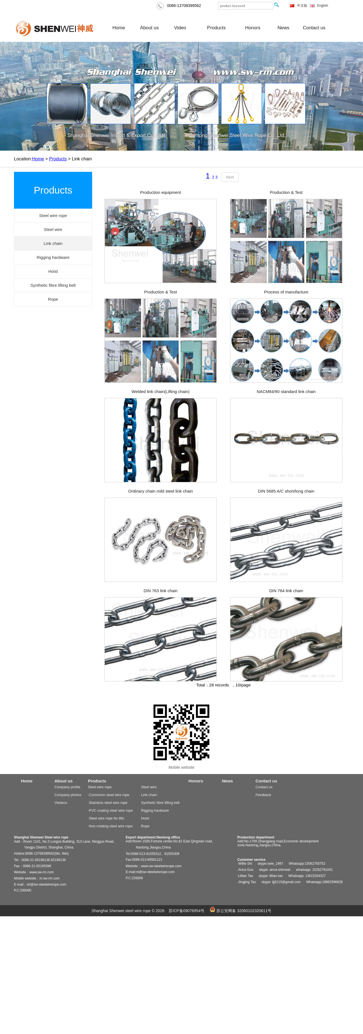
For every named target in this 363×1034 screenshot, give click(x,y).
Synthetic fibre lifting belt (160, 803)
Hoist (145, 818)
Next (230, 177)
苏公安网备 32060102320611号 (240, 910)
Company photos (67, 795)
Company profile (67, 787)
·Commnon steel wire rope (108, 795)
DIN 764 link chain (286, 590)
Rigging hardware (155, 810)
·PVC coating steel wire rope (110, 810)
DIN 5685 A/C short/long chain (286, 491)
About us (149, 27)
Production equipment (160, 192)
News (283, 27)
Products (216, 27)
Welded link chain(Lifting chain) (160, 391)
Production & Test (286, 192)
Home (118, 27)
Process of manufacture (286, 292)
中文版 (302, 6)
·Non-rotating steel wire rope (110, 826)
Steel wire (149, 787)
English (322, 6)
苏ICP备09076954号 (186, 910)
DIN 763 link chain (161, 590)
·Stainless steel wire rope (107, 803)
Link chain (149, 795)
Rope (145, 826)
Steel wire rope (100, 787)
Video (180, 27)
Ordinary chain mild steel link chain (160, 491)
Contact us (314, 27)
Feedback (263, 795)
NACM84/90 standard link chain (286, 391)
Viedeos (60, 803)
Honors (253, 27)
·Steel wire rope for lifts (106, 818)
